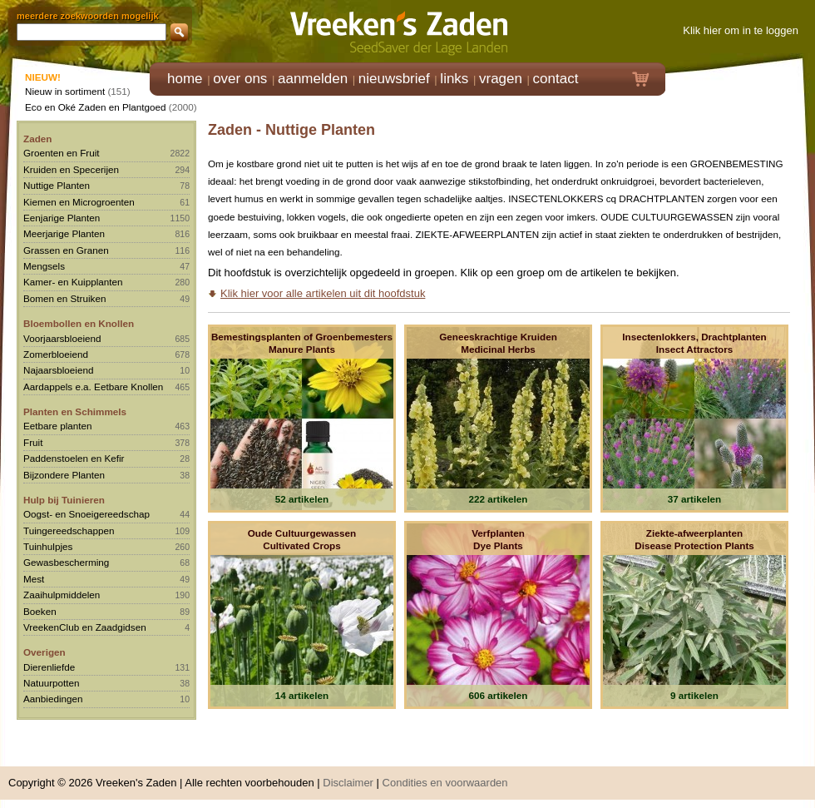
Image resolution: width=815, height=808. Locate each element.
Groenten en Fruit (61, 152)
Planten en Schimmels (74, 411)
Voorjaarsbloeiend (62, 338)
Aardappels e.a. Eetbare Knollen (93, 386)
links (454, 79)
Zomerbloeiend (55, 354)
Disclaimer (348, 782)
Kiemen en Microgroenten (79, 201)
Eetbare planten (57, 425)
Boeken (40, 611)
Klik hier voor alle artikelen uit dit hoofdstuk (322, 293)
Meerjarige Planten (64, 233)
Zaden (37, 138)
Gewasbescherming (66, 562)
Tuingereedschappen (68, 530)
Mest (33, 578)
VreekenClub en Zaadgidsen (84, 627)
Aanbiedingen (53, 698)
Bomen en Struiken (64, 298)
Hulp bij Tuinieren (64, 499)
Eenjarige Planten (61, 217)
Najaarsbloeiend (58, 369)
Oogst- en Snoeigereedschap (86, 513)
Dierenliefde (49, 667)
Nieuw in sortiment (65, 91)
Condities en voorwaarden (445, 782)
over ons (240, 79)
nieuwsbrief (394, 79)
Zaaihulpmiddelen (61, 594)
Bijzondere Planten (64, 474)
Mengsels (44, 265)
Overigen (44, 652)
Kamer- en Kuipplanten (73, 281)
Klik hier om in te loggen (740, 30)
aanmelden (313, 79)
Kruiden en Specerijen (71, 169)
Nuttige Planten (56, 185)
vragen (500, 79)
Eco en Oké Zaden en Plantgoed (95, 107)
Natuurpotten (51, 682)
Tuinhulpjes (47, 546)
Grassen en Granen (66, 250)
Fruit (32, 442)
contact (556, 79)
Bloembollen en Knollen (78, 323)
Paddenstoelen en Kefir (74, 458)
